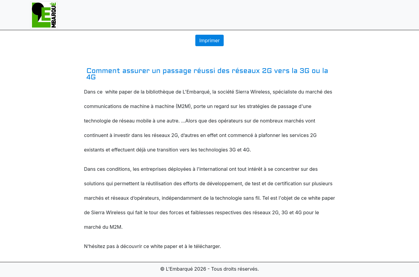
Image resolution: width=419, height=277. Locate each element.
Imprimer (209, 40)
